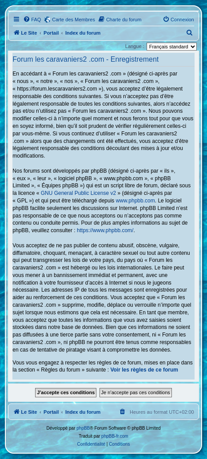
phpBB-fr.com (114, 436)
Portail (51, 33)
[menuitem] (32, 19)
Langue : (134, 46)
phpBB (83, 428)
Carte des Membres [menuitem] (73, 19)
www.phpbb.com (135, 201)
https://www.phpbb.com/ (105, 230)
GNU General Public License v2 (78, 193)
